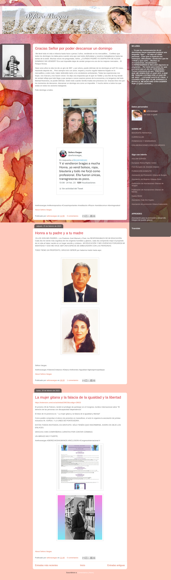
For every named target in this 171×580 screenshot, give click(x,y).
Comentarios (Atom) (86, 573)
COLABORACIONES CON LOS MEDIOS (148, 145)
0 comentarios (72, 216)
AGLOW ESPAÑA (139, 159)
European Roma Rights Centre (144, 163)
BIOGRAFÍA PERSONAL (142, 133)
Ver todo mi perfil (150, 115)
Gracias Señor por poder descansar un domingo (73, 48)
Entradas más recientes (46, 565)
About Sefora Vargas (43, 210)
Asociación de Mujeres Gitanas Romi (146, 179)
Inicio (82, 565)
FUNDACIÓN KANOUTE (142, 171)
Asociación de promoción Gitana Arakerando (149, 204)
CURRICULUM (138, 137)
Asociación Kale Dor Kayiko (143, 200)
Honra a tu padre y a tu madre (59, 233)
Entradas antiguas (116, 565)
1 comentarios (72, 380)
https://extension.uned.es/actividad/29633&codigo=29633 (58, 402)
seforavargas (52, 216)
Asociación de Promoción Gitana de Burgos (149, 175)
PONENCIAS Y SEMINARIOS (144, 141)
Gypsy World (137, 196)
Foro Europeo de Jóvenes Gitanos (145, 167)
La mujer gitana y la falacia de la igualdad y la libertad (78, 397)
